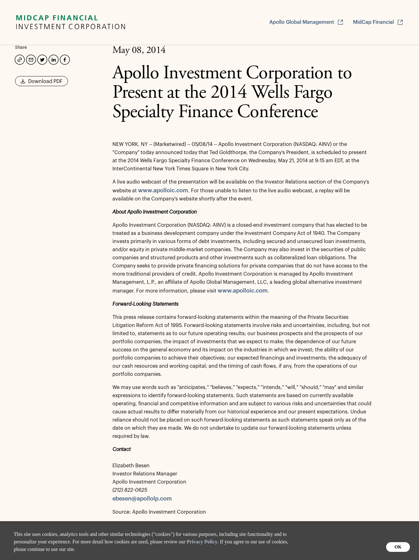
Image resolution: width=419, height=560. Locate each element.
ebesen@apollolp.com (142, 498)
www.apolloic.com (163, 190)
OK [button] (398, 546)
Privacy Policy (202, 541)
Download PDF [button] (41, 83)
